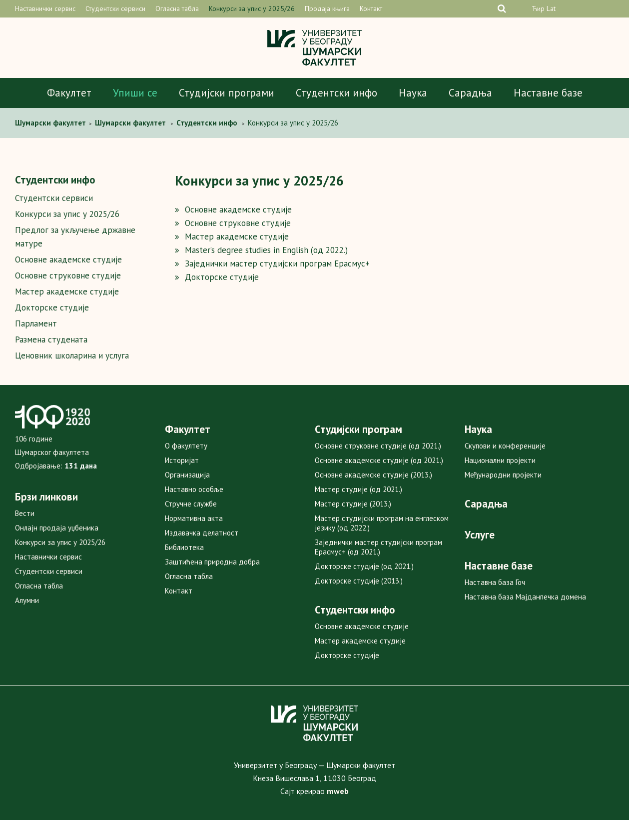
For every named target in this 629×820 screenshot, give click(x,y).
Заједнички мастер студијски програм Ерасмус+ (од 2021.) (378, 547)
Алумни (27, 600)
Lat (551, 8)
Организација (187, 475)
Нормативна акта (194, 518)
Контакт (371, 8)
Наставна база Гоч (495, 582)
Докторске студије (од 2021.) (364, 566)
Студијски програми (226, 93)
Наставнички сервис (45, 8)
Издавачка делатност (201, 533)
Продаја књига (327, 8)
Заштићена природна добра (212, 561)
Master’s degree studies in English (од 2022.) (266, 250)
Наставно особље (194, 489)
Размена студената (51, 339)
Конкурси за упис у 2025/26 (252, 8)
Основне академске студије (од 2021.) (379, 460)
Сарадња (470, 93)
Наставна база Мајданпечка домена (525, 597)
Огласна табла (177, 8)
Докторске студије (52, 307)
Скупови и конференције (505, 445)
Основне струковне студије (68, 275)
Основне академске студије (68, 259)
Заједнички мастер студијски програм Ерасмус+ (277, 263)
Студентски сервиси (115, 8)
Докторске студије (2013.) (359, 581)
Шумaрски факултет (51, 123)
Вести (24, 513)
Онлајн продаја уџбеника (56, 527)
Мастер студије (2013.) (353, 503)
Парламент (36, 323)
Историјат (182, 460)
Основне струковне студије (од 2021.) (378, 445)
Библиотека (184, 547)
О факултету (186, 445)
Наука (413, 93)
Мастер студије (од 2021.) (358, 489)
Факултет (69, 93)
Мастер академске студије (67, 291)
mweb (338, 791)
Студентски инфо (336, 93)
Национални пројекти (500, 460)
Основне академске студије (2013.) (373, 475)
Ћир (538, 8)
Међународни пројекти (503, 475)
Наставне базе (548, 93)
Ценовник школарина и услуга (72, 355)
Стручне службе (191, 503)
